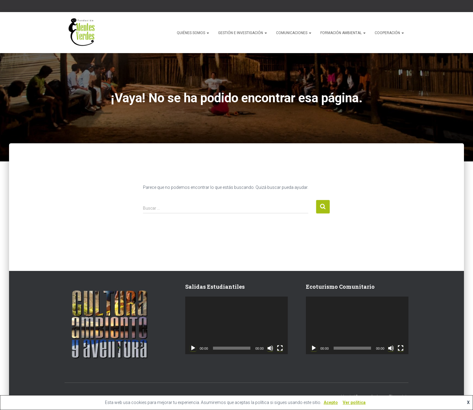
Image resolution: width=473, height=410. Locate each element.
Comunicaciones (293, 33)
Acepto (331, 402)
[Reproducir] (193, 348)
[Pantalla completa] (280, 348)
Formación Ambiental (343, 33)
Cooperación (389, 33)
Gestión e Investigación (242, 33)
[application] (236, 325)
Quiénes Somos (193, 33)
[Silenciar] (270, 348)
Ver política (354, 402)
